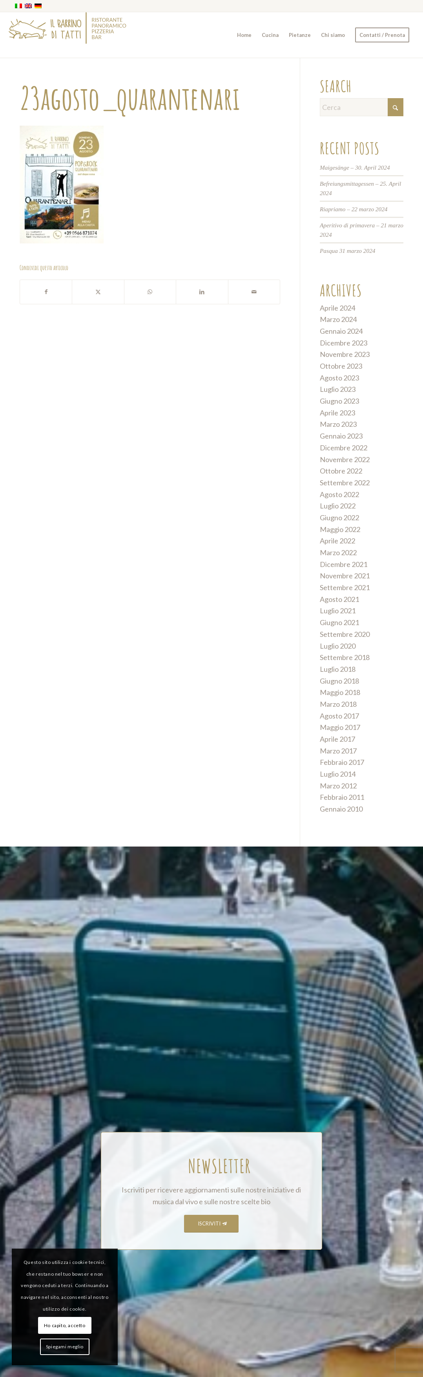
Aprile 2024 (337, 308)
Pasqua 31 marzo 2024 (348, 250)
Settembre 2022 (345, 482)
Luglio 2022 (338, 505)
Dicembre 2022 (343, 447)
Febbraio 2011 (342, 797)
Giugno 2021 (339, 622)
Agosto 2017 (339, 715)
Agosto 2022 (339, 494)
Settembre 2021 (345, 587)
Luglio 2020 (338, 646)
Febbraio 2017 (342, 762)
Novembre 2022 (345, 459)
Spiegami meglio (65, 1347)
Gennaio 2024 (341, 331)
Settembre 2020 (345, 634)
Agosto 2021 (339, 599)
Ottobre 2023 (341, 366)
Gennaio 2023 (341, 436)
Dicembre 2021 (343, 564)
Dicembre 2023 (343, 342)
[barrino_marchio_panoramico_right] (67, 35)
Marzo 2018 (338, 704)
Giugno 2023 (339, 401)
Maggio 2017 (340, 727)
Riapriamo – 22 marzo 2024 (354, 209)
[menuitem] (244, 35)
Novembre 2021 (345, 575)
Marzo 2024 (338, 319)
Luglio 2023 (338, 389)
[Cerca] (361, 107)
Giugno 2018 (339, 681)
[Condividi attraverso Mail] (254, 292)
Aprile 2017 (337, 739)
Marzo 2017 (338, 750)
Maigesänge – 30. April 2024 (355, 167)
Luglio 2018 (338, 669)
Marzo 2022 (338, 552)
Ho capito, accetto (65, 1325)
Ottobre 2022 (341, 470)
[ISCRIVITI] (211, 1224)
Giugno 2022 (339, 517)
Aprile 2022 (337, 540)
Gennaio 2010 (341, 809)
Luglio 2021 (338, 610)
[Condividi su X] (98, 292)
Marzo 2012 (338, 785)
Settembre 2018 (345, 657)
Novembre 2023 (345, 354)
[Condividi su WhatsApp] (150, 292)
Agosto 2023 (339, 377)
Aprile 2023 (337, 412)
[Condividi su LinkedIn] (202, 292)
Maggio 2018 (340, 692)
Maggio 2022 (340, 529)
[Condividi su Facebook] (46, 292)
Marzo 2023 (338, 424)
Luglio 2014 (338, 774)
